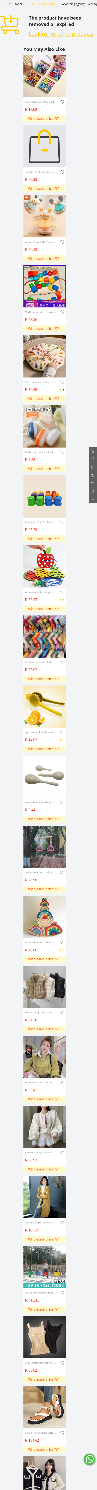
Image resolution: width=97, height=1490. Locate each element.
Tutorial (17, 4)
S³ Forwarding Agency (71, 4)
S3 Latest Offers (43, 4)
